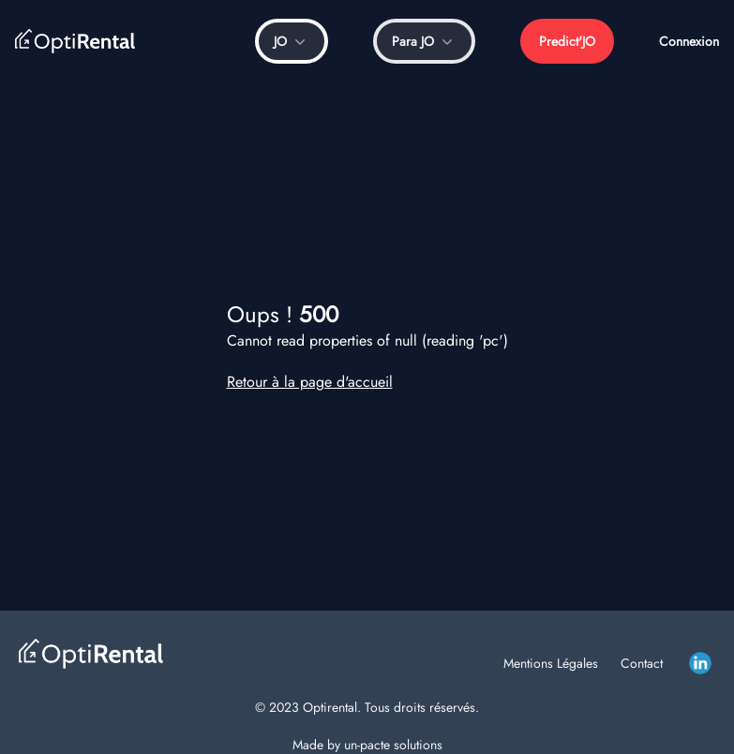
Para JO (424, 41)
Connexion (689, 41)
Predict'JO (567, 41)
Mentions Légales (550, 663)
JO (291, 41)
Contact (642, 663)
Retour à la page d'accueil (310, 381)
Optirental (330, 707)
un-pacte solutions (393, 744)
